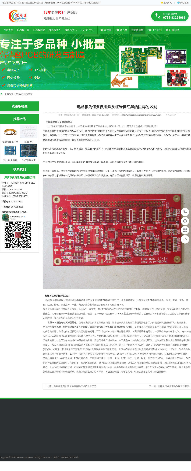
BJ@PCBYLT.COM (17, 193)
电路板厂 (93, 126)
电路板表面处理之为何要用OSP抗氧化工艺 (75, 386)
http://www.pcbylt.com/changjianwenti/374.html (141, 115)
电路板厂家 (23, 30)
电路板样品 (39, 30)
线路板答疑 (137, 30)
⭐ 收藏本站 (166, 2)
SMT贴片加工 (88, 30)
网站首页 (8, 30)
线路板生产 (55, 30)
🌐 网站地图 (183, 2)
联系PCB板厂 (173, 30)
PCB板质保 (105, 30)
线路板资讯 (71, 30)
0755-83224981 (185, 212)
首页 (18, 94)
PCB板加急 (122, 30)
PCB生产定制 (154, 30)
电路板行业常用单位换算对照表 (173, 386)
